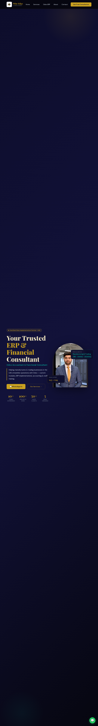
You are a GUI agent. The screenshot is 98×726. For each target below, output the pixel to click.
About (56, 4)
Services (36, 4)
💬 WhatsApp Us (16, 387)
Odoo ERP (46, 4)
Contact (65, 4)
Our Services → (36, 387)
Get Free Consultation (81, 4)
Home (28, 4)
